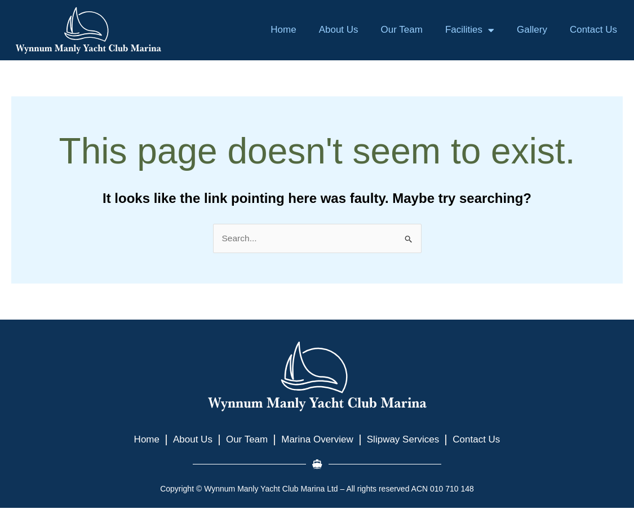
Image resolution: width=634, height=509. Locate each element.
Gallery (532, 29)
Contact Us (593, 29)
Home (283, 29)
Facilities (469, 30)
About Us (338, 29)
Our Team (402, 29)
